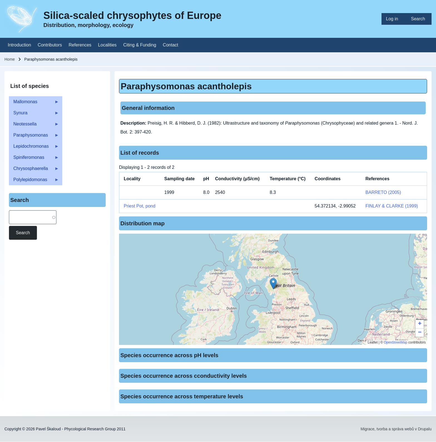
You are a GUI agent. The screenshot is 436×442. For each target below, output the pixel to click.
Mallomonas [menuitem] (34, 103)
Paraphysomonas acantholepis (186, 86)
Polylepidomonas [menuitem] (34, 181)
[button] (273, 283)
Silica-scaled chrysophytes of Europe (132, 15)
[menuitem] (394, 19)
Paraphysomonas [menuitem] (34, 137)
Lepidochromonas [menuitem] (34, 148)
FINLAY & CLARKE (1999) (391, 206)
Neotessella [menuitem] (34, 126)
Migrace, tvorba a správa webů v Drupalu (396, 429)
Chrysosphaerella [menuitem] (34, 170)
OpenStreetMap (395, 342)
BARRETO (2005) (383, 192)
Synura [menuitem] (34, 114)
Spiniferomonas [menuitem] (34, 159)
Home (9, 59)
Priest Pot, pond (139, 206)
